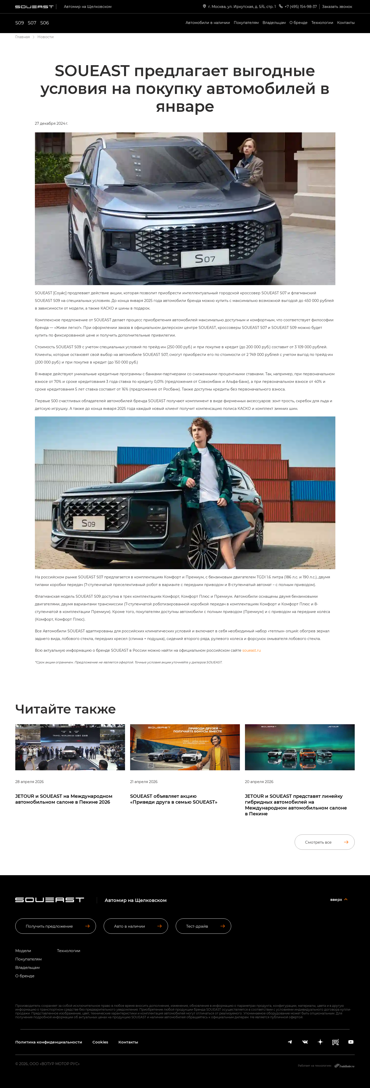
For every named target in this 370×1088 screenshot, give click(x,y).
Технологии (322, 22)
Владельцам (274, 22)
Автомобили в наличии (208, 22)
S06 (44, 23)
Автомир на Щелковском (88, 6)
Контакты (346, 22)
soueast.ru (251, 650)
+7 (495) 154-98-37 (297, 6)
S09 (19, 23)
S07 (32, 23)
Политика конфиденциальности (48, 1042)
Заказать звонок (337, 6)
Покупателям (246, 22)
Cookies (100, 1042)
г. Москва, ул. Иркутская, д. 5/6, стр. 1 (239, 6)
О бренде (299, 22)
